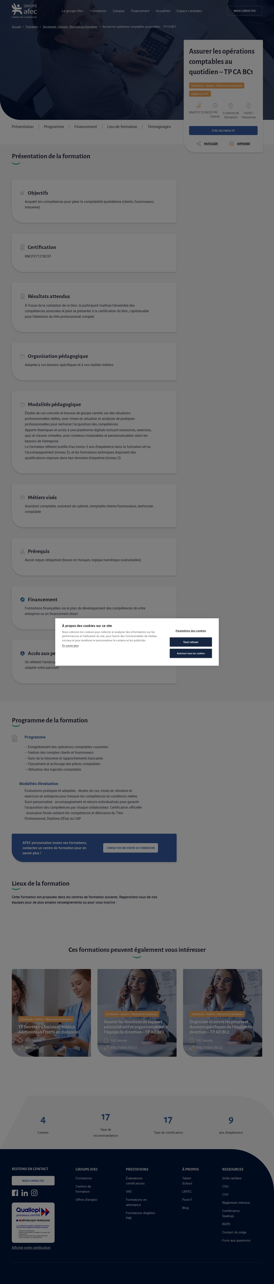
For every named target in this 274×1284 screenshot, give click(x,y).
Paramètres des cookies (191, 630)
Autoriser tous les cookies (191, 653)
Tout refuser (191, 642)
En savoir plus (70, 646)
